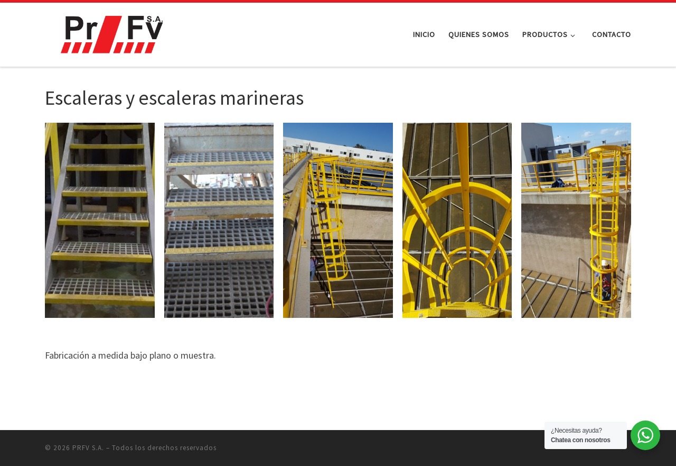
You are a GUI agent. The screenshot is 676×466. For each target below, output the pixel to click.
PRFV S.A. (88, 447)
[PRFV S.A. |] (111, 32)
